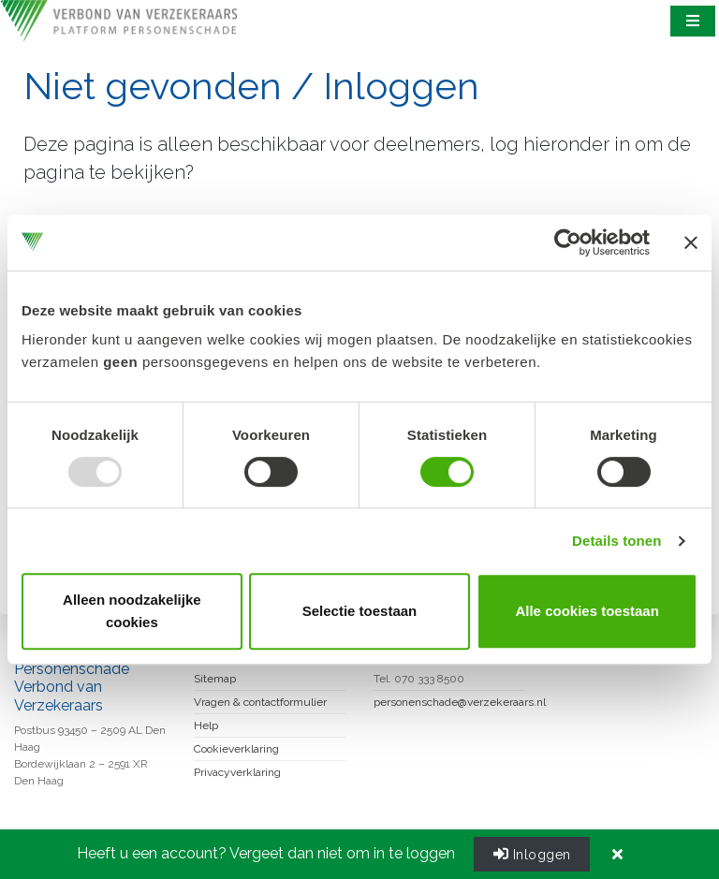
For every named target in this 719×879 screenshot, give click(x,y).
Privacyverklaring (237, 772)
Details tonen (616, 541)
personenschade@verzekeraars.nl (460, 702)
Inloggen (532, 853)
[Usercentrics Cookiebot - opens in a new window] (568, 242)
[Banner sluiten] (690, 242)
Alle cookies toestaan (586, 611)
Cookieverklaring (236, 748)
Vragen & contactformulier (260, 702)
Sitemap (215, 678)
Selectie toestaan (360, 611)
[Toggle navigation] (693, 21)
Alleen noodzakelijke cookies (132, 611)
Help (206, 725)
